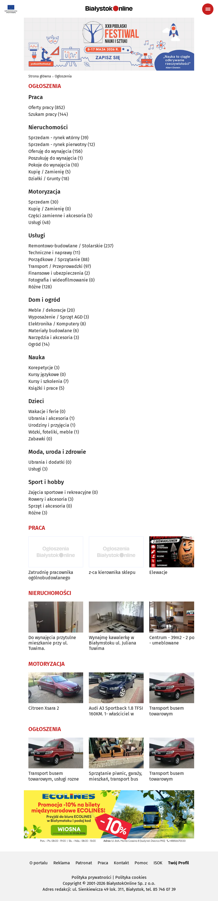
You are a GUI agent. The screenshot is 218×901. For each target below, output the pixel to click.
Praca (103, 862)
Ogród (34, 344)
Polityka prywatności (91, 877)
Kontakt (121, 862)
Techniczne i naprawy (50, 252)
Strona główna (39, 76)
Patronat (84, 862)
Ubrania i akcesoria (48, 418)
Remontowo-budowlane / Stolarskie (65, 246)
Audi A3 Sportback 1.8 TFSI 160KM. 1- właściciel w (116, 710)
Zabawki (36, 439)
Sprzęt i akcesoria (46, 506)
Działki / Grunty (44, 178)
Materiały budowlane (50, 330)
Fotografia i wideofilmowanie (58, 280)
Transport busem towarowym (166, 710)
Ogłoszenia (63, 76)
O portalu (39, 862)
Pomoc (141, 862)
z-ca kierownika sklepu (112, 572)
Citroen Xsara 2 (43, 708)
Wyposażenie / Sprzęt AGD (55, 317)
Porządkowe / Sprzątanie (54, 259)
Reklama (61, 862)
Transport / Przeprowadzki (55, 266)
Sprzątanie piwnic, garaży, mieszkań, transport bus (115, 776)
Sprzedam (38, 202)
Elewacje (158, 572)
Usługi (34, 222)
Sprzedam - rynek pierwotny (57, 144)
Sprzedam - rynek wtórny (54, 137)
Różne (34, 287)
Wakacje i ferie (43, 411)
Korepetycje (40, 367)
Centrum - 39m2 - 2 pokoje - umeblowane (176, 640)
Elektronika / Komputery (53, 324)
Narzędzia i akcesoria (50, 337)
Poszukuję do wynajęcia (52, 158)
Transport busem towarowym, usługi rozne (53, 776)
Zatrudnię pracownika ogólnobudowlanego (50, 575)
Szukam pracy (42, 114)
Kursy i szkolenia (45, 381)
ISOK (158, 862)
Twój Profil (178, 862)
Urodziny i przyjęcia (48, 425)
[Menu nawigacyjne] (207, 9)
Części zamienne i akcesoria (57, 215)
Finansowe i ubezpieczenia (55, 273)
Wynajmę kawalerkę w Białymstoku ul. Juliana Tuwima (112, 643)
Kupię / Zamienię (46, 172)
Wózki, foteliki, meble (50, 432)
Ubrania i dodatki (46, 462)
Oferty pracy (41, 107)
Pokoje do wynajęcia (49, 165)
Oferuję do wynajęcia (50, 151)
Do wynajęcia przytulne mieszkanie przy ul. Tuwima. (52, 643)
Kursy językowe (43, 374)
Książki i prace (43, 388)
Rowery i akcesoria (47, 499)
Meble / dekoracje (47, 310)
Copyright (72, 883)
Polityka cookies (130, 877)
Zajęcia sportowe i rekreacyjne (59, 492)
